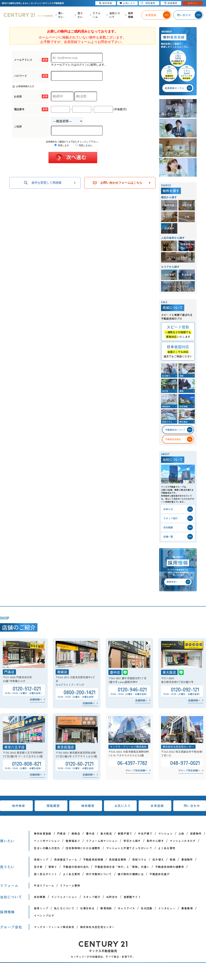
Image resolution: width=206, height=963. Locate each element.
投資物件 (196, 833)
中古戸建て (145, 833)
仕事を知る (87, 908)
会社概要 (40, 897)
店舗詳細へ (36, 699)
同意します (61, 145)
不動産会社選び (159, 874)
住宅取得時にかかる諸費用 (83, 848)
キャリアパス (126, 908)
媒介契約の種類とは (131, 874)
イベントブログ (44, 915)
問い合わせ (192, 805)
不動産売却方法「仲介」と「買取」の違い (122, 867)
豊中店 (90, 833)
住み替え (158, 859)
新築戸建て (125, 833)
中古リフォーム (44, 885)
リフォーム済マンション (102, 841)
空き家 (38, 867)
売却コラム (139, 859)
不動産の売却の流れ (76, 867)
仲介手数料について (99, 874)
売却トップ (41, 859)
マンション (165, 833)
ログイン (192, 3)
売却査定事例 (117, 859)
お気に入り (122, 805)
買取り (53, 867)
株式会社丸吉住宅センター (97, 927)
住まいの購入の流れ (47, 848)
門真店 (61, 833)
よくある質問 (166, 848)
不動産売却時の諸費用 (169, 867)
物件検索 (18, 805)
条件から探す (155, 841)
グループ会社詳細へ (136, 770)
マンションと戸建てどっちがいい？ (129, 848)
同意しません (83, 145)
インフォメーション (64, 897)
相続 (172, 859)
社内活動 (146, 908)
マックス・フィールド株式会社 (54, 927)
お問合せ (112, 897)
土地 (181, 833)
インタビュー (166, 908)
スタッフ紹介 (91, 897)
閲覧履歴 (53, 805)
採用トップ (41, 908)
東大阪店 (106, 833)
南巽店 (76, 833)
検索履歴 (87, 805)
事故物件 (187, 859)
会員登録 (157, 805)
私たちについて (64, 908)
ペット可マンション (47, 841)
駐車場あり (73, 841)
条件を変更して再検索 (42, 183)
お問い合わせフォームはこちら (117, 183)
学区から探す (132, 841)
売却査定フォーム (65, 859)
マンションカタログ (183, 841)
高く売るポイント (45, 874)
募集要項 (187, 908)
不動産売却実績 (93, 859)
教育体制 (106, 908)
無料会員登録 (42, 833)
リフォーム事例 (70, 885)
